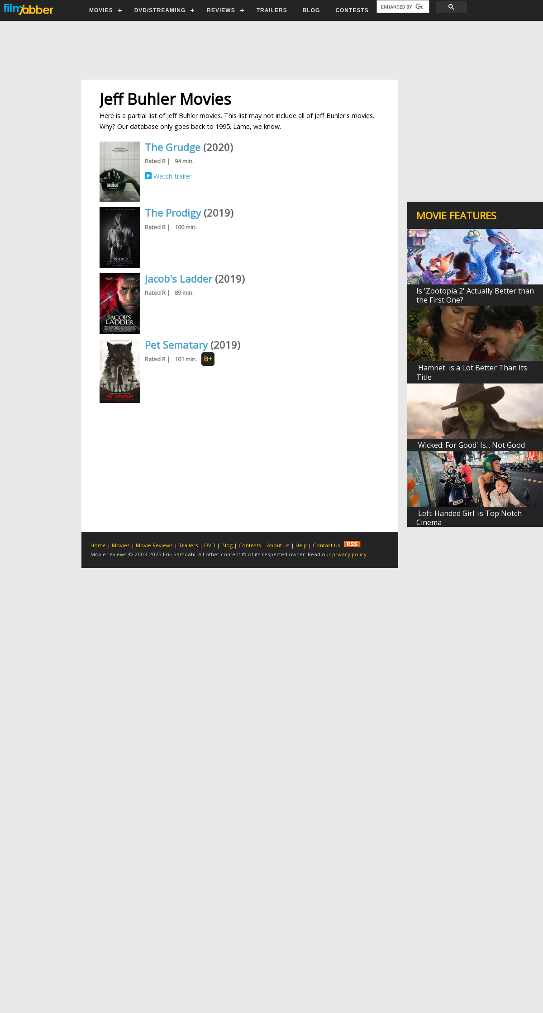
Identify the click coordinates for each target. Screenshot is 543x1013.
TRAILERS (272, 10)
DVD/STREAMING (160, 10)
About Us (278, 545)
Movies (121, 545)
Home (98, 545)
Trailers (188, 545)
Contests (249, 545)
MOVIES (101, 10)
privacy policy (349, 554)
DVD (209, 545)
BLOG (311, 10)
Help (301, 545)
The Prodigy (173, 212)
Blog (227, 545)
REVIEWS (221, 10)
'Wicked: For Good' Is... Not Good (470, 445)
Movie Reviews (154, 545)
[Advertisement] (271, 50)
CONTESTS (351, 10)
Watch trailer (172, 176)
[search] (402, 7)
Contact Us (326, 545)
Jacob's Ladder (178, 278)
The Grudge (172, 147)
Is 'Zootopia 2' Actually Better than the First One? (475, 295)
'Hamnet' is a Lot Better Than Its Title (471, 372)
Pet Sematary (176, 344)
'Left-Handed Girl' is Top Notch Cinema (469, 518)
